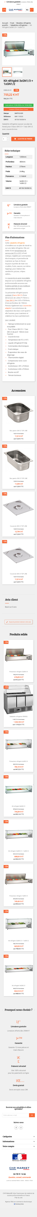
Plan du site (18, 1198)
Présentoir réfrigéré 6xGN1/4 (18, 761)
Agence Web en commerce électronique (18, 1203)
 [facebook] (21, 1127)
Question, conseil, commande (19, 1177)
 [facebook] (16, 1127)
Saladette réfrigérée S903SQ (18, 716)
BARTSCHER (19, 113)
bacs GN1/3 (17, 295)
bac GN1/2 (11, 300)
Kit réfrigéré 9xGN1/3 (18, 985)
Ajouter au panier (23, 139)
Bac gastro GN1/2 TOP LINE (18, 431)
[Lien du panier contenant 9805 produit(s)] (32, 10)
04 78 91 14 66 (19, 1174)
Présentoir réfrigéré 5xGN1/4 (18, 672)
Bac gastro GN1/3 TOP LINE (18, 478)
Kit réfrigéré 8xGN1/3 (18, 806)
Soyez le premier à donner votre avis (18, 622)
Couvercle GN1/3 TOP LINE (18, 574)
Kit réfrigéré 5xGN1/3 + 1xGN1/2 (18, 851)
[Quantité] (4, 139)
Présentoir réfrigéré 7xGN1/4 (18, 896)
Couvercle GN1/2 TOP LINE (18, 526)
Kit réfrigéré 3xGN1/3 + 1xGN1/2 (18, 941)
